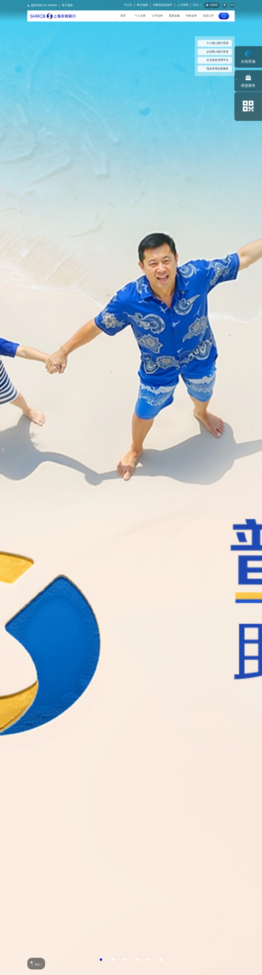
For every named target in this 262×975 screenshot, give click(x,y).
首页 (123, 15)
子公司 (128, 4)
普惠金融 (174, 15)
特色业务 (191, 15)
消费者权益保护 (162, 4)
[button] (101, 959)
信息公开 (208, 15)
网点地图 (142, 4)
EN (232, 4)
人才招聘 (182, 4)
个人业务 (140, 15)
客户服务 (67, 5)
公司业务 (157, 15)
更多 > (42, 965)
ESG (196, 4)
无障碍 (212, 4)
